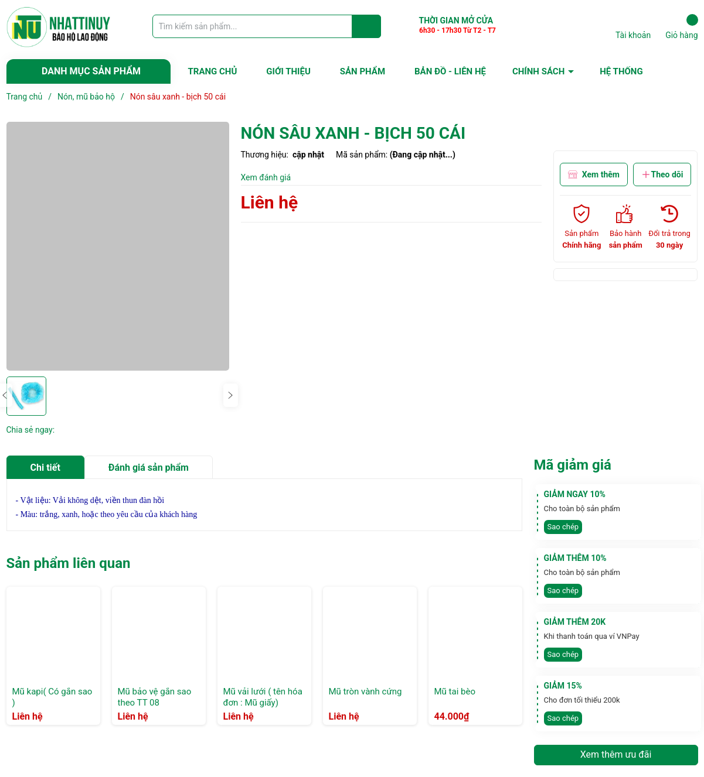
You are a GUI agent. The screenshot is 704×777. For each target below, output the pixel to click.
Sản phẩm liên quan (68, 563)
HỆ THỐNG (621, 71)
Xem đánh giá (266, 177)
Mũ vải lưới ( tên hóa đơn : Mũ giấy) (262, 697)
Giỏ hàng (681, 27)
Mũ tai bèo (454, 691)
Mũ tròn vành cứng (365, 691)
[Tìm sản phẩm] (266, 26)
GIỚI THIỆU (288, 71)
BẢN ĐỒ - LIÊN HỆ (450, 71)
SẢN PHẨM (362, 71)
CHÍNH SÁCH (538, 71)
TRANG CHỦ (212, 71)
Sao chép (563, 526)
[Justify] (366, 26)
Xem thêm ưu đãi (616, 754)
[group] (117, 246)
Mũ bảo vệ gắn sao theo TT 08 (155, 697)
